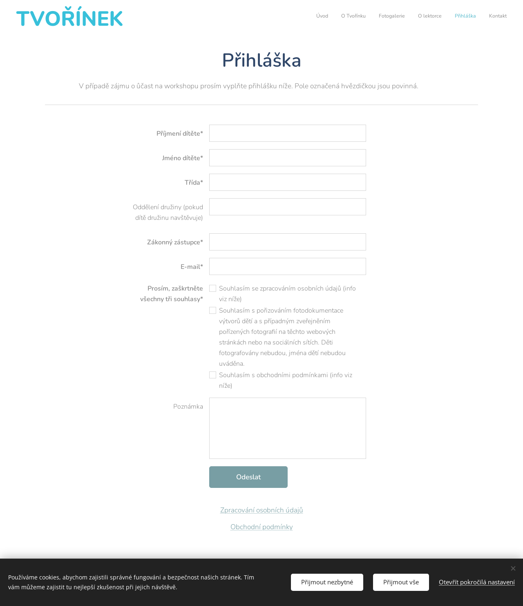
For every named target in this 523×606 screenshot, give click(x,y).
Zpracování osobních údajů (261, 510)
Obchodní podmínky (261, 527)
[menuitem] (443, 17)
